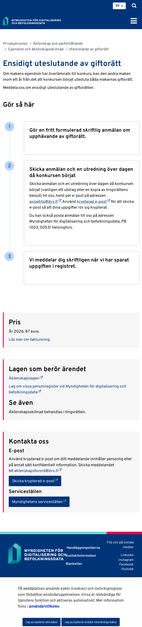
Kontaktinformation (81, 555)
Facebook (126, 564)
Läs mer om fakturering (29, 339)
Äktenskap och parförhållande (57, 43)
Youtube (127, 569)
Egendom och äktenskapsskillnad (35, 49)
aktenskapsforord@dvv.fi (38, 470)
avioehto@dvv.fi (45, 201)
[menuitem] (119, 5)
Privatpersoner (15, 43)
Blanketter (74, 563)
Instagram (126, 560)
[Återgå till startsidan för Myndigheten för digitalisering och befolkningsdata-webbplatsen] (34, 20)
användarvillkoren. (44, 606)
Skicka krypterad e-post (36, 480)
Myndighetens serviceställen (41, 501)
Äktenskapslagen (26, 377)
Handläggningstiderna (83, 547)
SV (117, 5)
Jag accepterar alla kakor (41, 622)
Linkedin (127, 555)
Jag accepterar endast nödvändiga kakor (90, 622)
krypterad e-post (93, 201)
